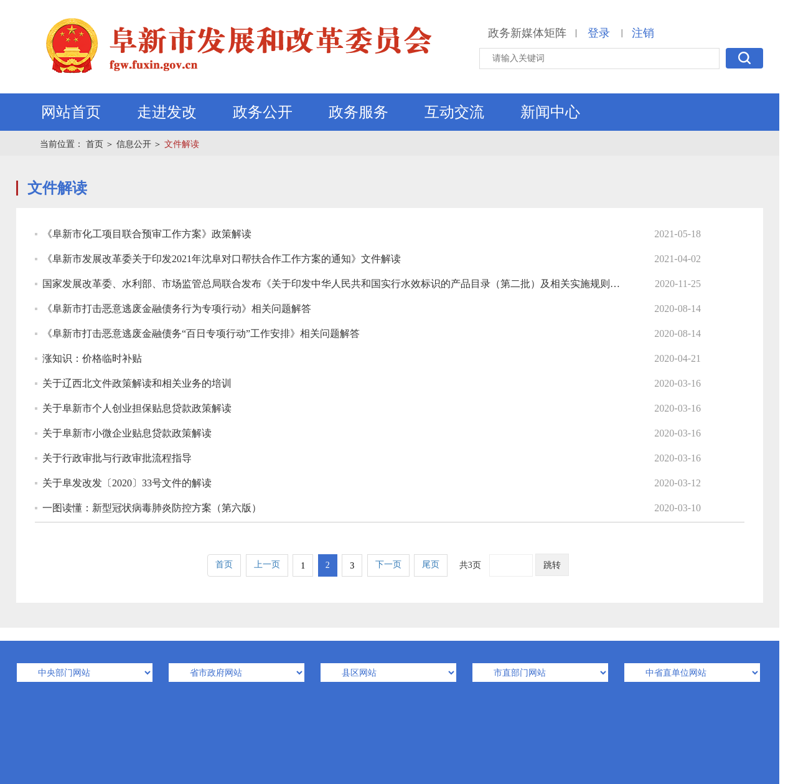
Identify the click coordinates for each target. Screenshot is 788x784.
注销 (643, 33)
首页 (94, 144)
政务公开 (263, 112)
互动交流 (454, 112)
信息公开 (133, 144)
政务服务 (358, 112)
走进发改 (167, 112)
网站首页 (71, 112)
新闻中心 (550, 112)
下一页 (388, 564)
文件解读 (181, 144)
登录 (599, 33)
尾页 (430, 564)
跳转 (552, 565)
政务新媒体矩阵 (527, 33)
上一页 (267, 564)
